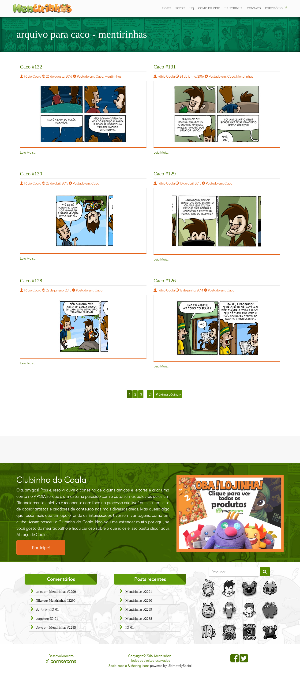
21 (150, 394)
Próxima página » (168, 394)
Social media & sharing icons (129, 665)
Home (166, 8)
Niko (39, 600)
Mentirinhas (113, 76)
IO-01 (54, 609)
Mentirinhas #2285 (62, 627)
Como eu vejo (209, 8)
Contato (254, 8)
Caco (99, 76)
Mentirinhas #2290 (62, 591)
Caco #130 (31, 174)
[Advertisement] (150, 449)
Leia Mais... (28, 152)
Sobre (180, 8)
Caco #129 (165, 174)
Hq (191, 8)
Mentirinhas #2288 (138, 618)
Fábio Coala (32, 76)
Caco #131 (165, 67)
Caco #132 (31, 67)
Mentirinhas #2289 (138, 609)
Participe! (41, 547)
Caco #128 (31, 280)
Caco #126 (165, 280)
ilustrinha (234, 8)
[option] (230, 513)
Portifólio (274, 8)
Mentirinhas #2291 (138, 591)
